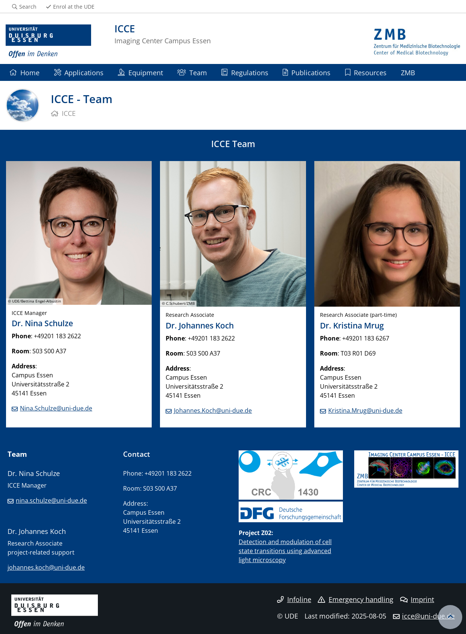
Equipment (140, 72)
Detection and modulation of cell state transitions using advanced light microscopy (285, 551)
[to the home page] (48, 41)
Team (192, 72)
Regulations (244, 72)
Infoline (294, 599)
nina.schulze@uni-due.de (51, 500)
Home (24, 72)
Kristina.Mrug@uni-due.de (365, 410)
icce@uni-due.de (428, 615)
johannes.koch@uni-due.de (46, 567)
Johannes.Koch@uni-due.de (213, 410)
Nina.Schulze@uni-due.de (56, 408)
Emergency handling (355, 599)
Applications (79, 72)
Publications (306, 72)
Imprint (417, 599)
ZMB (408, 72)
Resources (366, 72)
